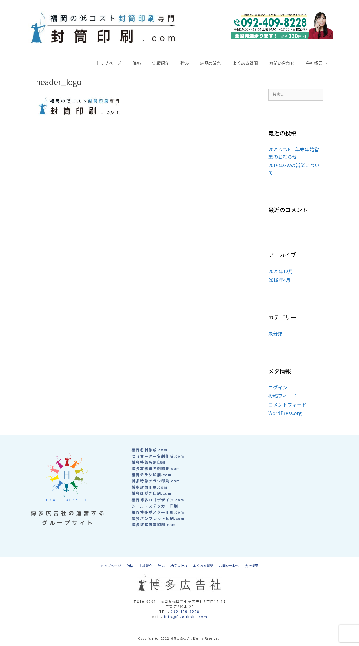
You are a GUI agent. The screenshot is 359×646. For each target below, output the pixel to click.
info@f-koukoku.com (185, 616)
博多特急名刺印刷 (148, 462)
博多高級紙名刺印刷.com (156, 468)
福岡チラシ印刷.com (152, 474)
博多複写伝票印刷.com (154, 524)
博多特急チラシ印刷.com (156, 481)
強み (184, 63)
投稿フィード (282, 395)
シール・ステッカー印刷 (155, 506)
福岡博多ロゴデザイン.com (158, 499)
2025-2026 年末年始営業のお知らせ (293, 153)
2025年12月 (280, 271)
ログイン (277, 387)
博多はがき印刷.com (152, 493)
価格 (136, 63)
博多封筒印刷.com (149, 487)
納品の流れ (210, 63)
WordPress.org (285, 412)
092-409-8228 (185, 611)
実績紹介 (160, 63)
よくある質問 (245, 63)
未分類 (275, 333)
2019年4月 (279, 279)
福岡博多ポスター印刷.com (158, 512)
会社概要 (320, 63)
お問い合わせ (281, 63)
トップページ (108, 63)
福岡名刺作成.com (149, 450)
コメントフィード (287, 404)
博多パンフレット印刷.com (158, 518)
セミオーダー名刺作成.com (158, 456)
